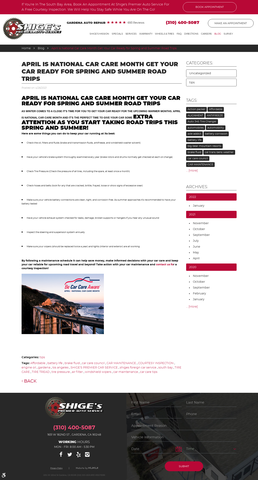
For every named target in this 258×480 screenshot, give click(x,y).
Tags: (191, 100)
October (199, 229)
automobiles (196, 128)
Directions (191, 34)
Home (26, 48)
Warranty (145, 34)
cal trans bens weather (219, 152)
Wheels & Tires (164, 34)
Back (30, 381)
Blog (217, 34)
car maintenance (125, 371)
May (196, 252)
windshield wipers (98, 371)
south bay (165, 367)
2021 (192, 214)
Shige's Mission (99, 34)
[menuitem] (99, 34)
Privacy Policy (56, 468)
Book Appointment (209, 7)
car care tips (148, 371)
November (201, 223)
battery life (55, 363)
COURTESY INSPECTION (156, 363)
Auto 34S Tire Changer (202, 121)
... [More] (192, 170)
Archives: (197, 187)
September (201, 235)
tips (42, 357)
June (196, 246)
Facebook (61, 454)
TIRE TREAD (41, 371)
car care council (93, 363)
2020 (192, 267)
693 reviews (136, 22)
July (196, 240)
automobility (215, 128)
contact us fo (164, 264)
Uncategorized (200, 73)
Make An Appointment (230, 23)
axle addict (194, 134)
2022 (192, 196)
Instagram (87, 454)
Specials (117, 34)
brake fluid (72, 363)
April (196, 258)
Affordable (37, 363)
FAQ (179, 34)
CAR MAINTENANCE (121, 363)
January (198, 205)
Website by (87, 468)
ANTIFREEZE (215, 115)
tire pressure (61, 371)
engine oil (29, 367)
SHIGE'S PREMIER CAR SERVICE (94, 367)
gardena (44, 367)
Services (131, 34)
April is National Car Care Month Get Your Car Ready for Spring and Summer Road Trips (114, 48)
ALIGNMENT (195, 115)
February (199, 293)
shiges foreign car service (138, 367)
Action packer (196, 109)
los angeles (60, 367)
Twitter (70, 454)
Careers (206, 34)
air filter (77, 371)
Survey (228, 34)
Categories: (199, 63)
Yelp (78, 454)
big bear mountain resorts (204, 146)
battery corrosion (216, 134)
